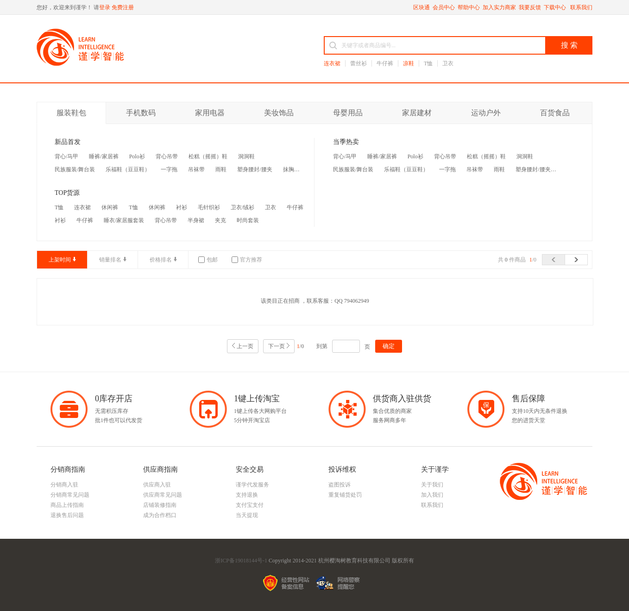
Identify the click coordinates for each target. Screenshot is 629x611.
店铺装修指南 (159, 505)
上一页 (245, 346)
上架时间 (60, 259)
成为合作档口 (159, 515)
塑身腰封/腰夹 (254, 169)
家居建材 (417, 113)
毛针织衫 (209, 207)
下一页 (276, 346)
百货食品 (555, 113)
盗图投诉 (339, 484)
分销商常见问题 (69, 495)
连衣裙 (332, 63)
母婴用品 (348, 113)
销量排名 (110, 259)
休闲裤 (109, 207)
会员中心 (444, 7)
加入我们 (432, 495)
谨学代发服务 (252, 484)
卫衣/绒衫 (242, 207)
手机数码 (141, 113)
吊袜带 (196, 169)
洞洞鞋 (246, 156)
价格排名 (161, 259)
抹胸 (288, 169)
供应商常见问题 (162, 495)
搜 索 (569, 45)
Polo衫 (137, 156)
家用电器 (210, 113)
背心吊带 (167, 156)
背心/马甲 (66, 156)
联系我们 (581, 7)
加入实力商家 (499, 7)
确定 (389, 346)
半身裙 (196, 220)
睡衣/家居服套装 (124, 220)
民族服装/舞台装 (75, 169)
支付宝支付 (250, 505)
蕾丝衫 (358, 63)
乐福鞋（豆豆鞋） (128, 169)
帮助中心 (469, 7)
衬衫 (181, 207)
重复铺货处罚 (345, 495)
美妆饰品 (279, 113)
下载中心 (555, 7)
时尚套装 (248, 220)
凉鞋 (408, 63)
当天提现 (247, 515)
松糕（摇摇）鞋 (208, 156)
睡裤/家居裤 (103, 156)
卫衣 (447, 63)
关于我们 (432, 484)
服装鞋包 (71, 113)
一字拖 (169, 169)
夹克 (220, 220)
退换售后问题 (67, 515)
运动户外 (486, 113)
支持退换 (247, 495)
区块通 (421, 7)
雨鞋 (220, 169)
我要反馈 (530, 7)
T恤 (428, 63)
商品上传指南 (67, 505)
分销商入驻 (64, 484)
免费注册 (123, 7)
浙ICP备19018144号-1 (241, 560)
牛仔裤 (385, 63)
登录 (104, 7)
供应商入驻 (157, 484)
